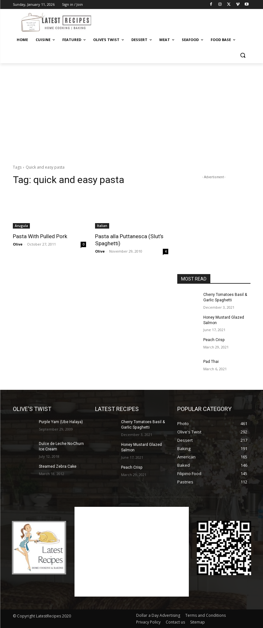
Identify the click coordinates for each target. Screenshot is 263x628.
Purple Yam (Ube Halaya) (60, 422)
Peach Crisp (213, 340)
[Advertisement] (175, 21)
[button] (242, 55)
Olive (17, 244)
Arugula (21, 225)
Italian (102, 225)
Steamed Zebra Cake (57, 466)
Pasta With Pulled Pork (40, 236)
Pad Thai (211, 361)
